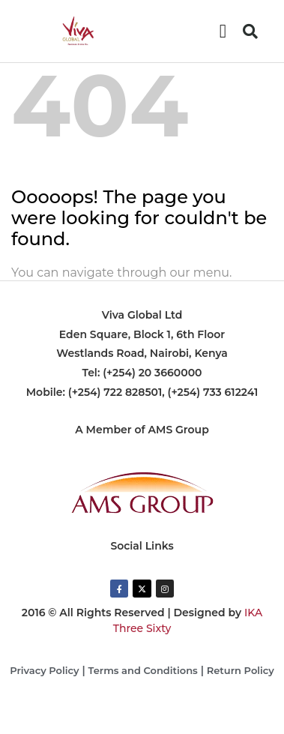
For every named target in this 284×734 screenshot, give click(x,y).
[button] (223, 31)
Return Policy (240, 670)
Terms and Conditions (143, 670)
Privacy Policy (44, 670)
